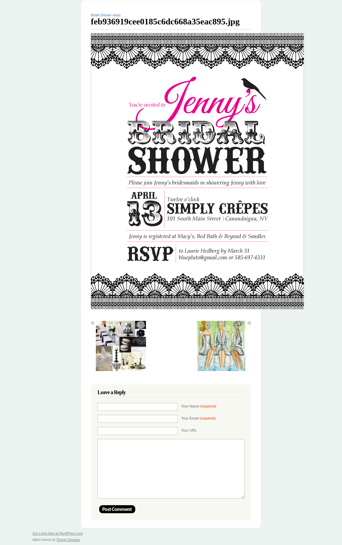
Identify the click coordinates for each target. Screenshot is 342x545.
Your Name (198, 406)
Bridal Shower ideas (106, 15)
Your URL (189, 430)
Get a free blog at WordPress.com (57, 533)
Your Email (198, 418)
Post (117, 509)
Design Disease (68, 540)
